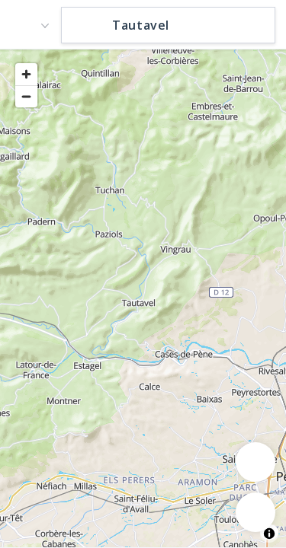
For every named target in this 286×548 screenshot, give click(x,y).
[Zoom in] (26, 74)
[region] (143, 297)
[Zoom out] (26, 96)
